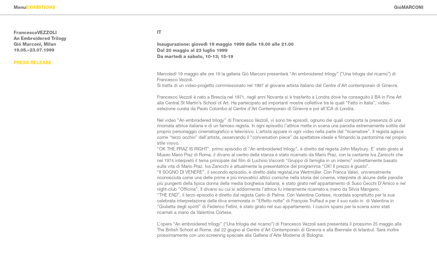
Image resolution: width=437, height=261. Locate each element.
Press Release (33, 62)
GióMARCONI (408, 7)
